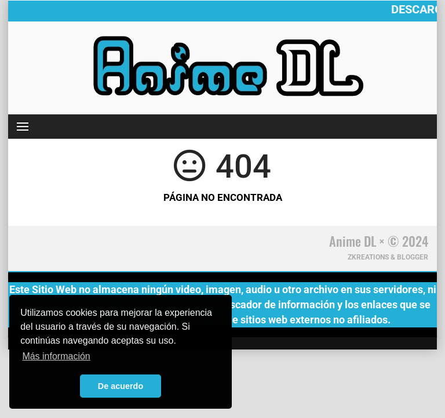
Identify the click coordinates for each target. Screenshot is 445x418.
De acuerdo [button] (120, 386)
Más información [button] (56, 356)
